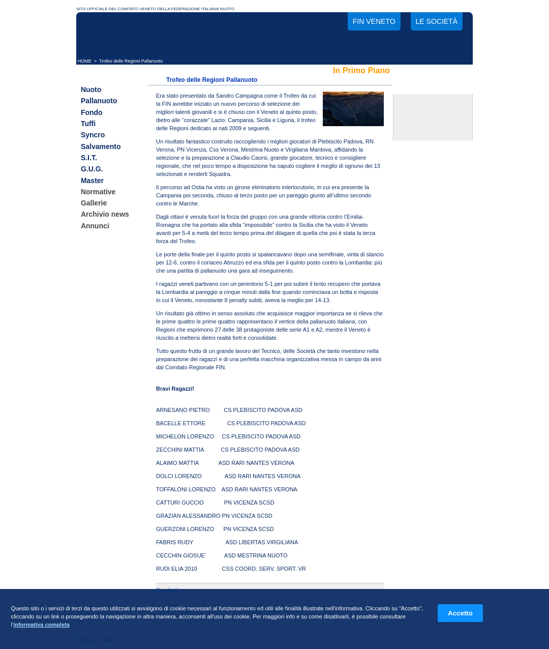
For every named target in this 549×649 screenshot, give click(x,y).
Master (92, 180)
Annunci (95, 226)
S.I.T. (89, 158)
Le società (437, 21)
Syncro (93, 135)
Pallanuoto (99, 101)
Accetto (460, 613)
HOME (85, 61)
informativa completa (41, 625)
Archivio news (105, 215)
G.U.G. (92, 169)
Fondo (92, 112)
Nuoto (91, 89)
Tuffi (88, 124)
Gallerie (94, 203)
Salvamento (101, 146)
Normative (98, 192)
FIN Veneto (374, 21)
